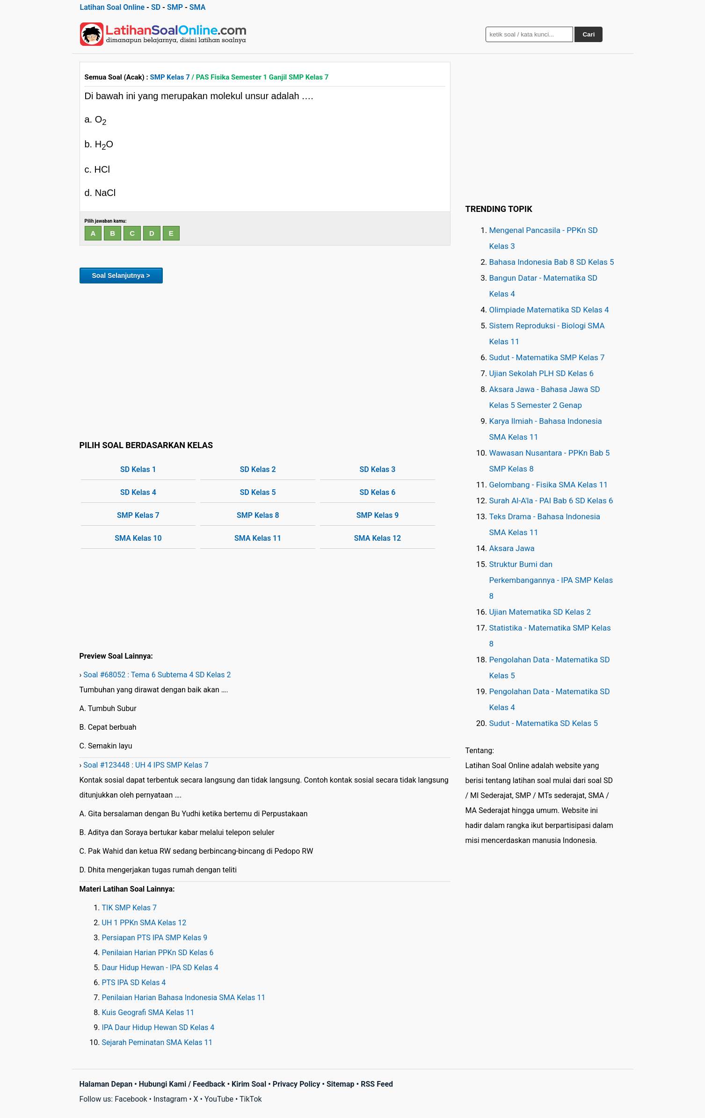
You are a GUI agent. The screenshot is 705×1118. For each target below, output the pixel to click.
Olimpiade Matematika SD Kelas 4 (549, 309)
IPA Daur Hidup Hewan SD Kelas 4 (158, 1027)
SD (155, 7)
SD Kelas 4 (138, 492)
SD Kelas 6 (378, 492)
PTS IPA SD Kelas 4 (134, 982)
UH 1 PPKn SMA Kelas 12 (144, 922)
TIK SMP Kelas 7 (129, 907)
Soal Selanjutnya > (121, 275)
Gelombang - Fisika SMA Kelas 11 (548, 484)
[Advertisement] (265, 360)
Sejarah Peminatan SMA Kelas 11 (157, 1042)
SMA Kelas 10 (138, 538)
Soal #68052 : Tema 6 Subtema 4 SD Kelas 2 (157, 674)
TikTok (251, 1099)
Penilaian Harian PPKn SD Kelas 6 (158, 952)
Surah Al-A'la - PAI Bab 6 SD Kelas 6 (551, 500)
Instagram (170, 1099)
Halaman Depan (106, 1084)
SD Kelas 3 (378, 469)
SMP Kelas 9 (377, 515)
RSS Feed (377, 1084)
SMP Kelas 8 (258, 515)
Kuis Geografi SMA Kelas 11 (148, 1012)
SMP (175, 7)
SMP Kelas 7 (170, 77)
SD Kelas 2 (258, 469)
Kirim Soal (249, 1084)
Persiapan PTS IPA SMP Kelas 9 (155, 937)
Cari (588, 34)
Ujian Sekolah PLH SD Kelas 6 (541, 373)
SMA (197, 7)
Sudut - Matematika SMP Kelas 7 (547, 357)
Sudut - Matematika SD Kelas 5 (543, 723)
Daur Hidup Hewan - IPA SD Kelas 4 (160, 967)
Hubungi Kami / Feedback (182, 1084)
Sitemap (341, 1084)
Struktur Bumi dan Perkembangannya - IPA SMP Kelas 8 (551, 580)
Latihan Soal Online (112, 7)
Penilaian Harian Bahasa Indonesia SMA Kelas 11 (184, 997)
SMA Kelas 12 (377, 538)
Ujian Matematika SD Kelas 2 (540, 612)
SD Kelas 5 (258, 492)
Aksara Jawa (512, 548)
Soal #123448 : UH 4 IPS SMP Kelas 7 (145, 765)
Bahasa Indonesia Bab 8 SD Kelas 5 (551, 262)
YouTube (218, 1099)
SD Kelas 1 (138, 469)
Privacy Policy (296, 1084)
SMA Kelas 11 (257, 538)
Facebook (131, 1099)
